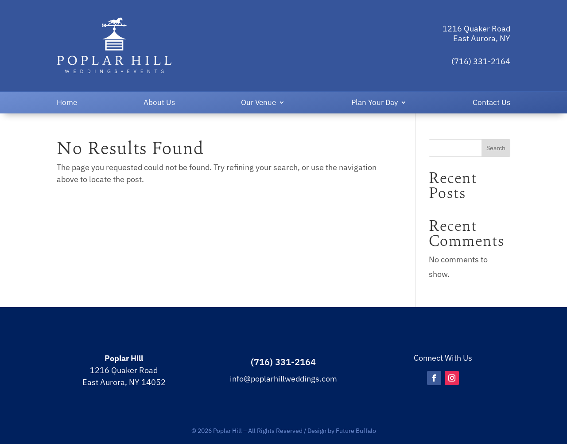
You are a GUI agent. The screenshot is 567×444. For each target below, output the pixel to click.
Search (495, 148)
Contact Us (491, 103)
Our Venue (258, 103)
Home (67, 103)
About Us (159, 103)
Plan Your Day (374, 103)
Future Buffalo (356, 430)
